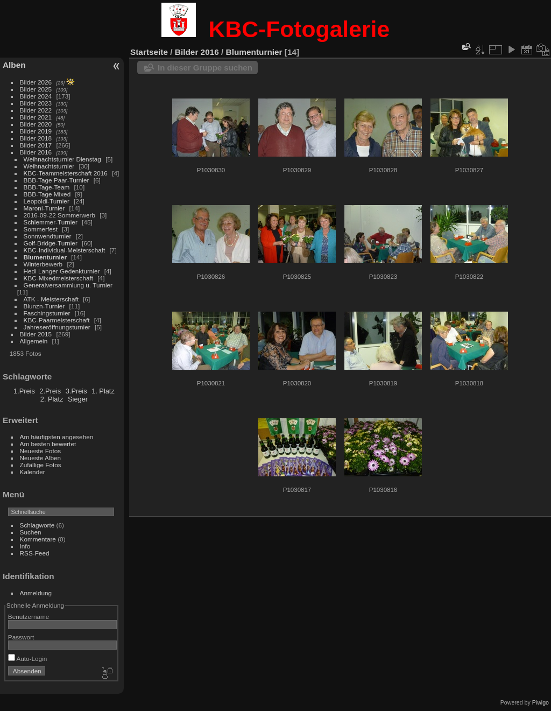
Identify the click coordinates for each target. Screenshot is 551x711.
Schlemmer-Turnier (50, 222)
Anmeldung (36, 592)
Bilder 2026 (36, 82)
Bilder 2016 (36, 152)
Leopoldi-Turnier (46, 201)
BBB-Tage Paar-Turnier (56, 180)
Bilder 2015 (36, 333)
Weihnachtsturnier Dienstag (62, 159)
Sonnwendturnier (48, 236)
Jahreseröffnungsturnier (57, 326)
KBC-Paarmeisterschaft (57, 319)
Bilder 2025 (36, 89)
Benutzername (29, 616)
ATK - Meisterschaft (51, 298)
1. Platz (103, 391)
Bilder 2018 (36, 138)
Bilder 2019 (36, 131)
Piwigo (540, 702)
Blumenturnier (45, 257)
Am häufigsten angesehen (57, 436)
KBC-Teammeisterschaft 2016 (66, 173)
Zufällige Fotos (40, 464)
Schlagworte (37, 525)
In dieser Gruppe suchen (205, 67)
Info (25, 546)
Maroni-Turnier (44, 208)
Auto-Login (27, 658)
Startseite (149, 52)
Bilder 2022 (36, 110)
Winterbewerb (43, 264)
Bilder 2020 (36, 124)
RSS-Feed (35, 553)
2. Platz (51, 399)
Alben (14, 64)
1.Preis (24, 391)
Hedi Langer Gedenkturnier (62, 270)
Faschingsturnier (47, 312)
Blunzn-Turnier (44, 305)
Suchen (30, 532)
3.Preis (76, 391)
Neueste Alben (40, 457)
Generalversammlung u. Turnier (68, 284)
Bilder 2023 (36, 103)
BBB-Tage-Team (47, 187)
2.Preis (50, 391)
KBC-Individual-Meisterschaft (64, 250)
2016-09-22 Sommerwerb (59, 215)
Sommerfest (41, 229)
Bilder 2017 (36, 145)
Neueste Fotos (40, 450)
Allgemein (34, 340)
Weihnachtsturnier (49, 166)
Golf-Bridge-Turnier (50, 243)
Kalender (32, 471)
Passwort (21, 636)
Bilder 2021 (36, 117)
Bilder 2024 (36, 96)
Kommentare (38, 539)
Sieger (78, 399)
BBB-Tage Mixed (47, 194)
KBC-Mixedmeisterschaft (58, 277)
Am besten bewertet (48, 443)
